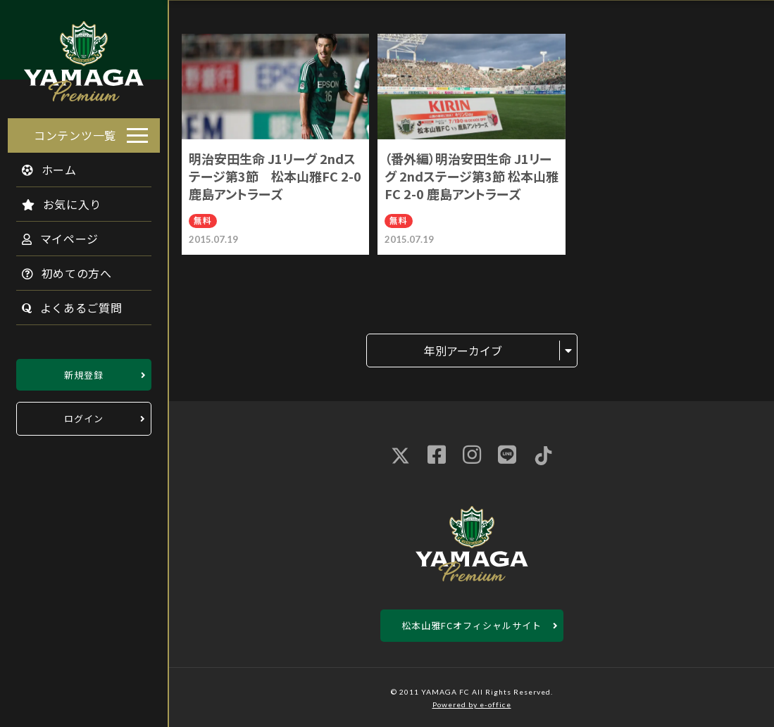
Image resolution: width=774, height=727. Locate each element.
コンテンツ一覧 (75, 130)
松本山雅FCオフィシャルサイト (471, 625)
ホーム (41, 165)
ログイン (84, 415)
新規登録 (84, 370)
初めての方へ (59, 268)
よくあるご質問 (64, 303)
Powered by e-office (471, 704)
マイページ (52, 234)
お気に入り (54, 199)
